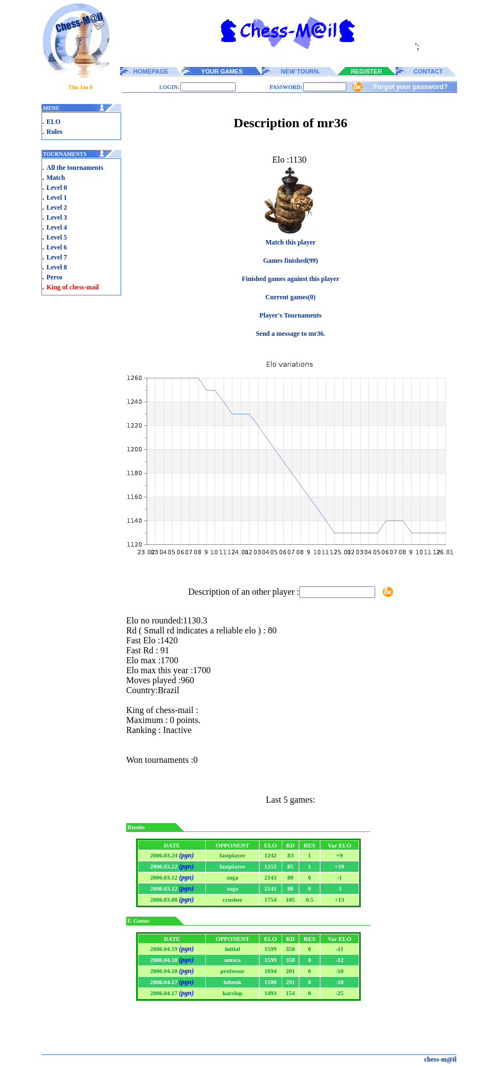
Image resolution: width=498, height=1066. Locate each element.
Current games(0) (291, 297)
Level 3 (56, 217)
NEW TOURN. (300, 71)
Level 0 (56, 187)
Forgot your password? (411, 87)
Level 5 (56, 237)
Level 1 (56, 197)
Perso (54, 277)
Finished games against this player (290, 279)
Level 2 (56, 207)
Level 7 (56, 257)
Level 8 (56, 267)
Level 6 (56, 247)
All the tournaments (74, 167)
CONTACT (428, 71)
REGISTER (366, 71)
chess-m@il (440, 1059)
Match (55, 177)
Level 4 (56, 227)
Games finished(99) (290, 260)
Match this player (291, 242)
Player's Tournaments (290, 315)
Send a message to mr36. (290, 333)
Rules (54, 132)
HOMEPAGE (150, 71)
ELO (53, 122)
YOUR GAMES (221, 71)
